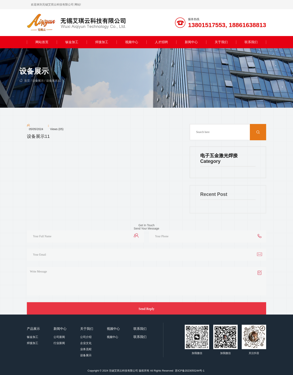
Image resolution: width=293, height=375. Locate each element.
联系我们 (251, 42)
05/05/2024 (36, 129)
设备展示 (34, 71)
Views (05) (56, 129)
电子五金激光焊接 (219, 156)
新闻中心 (191, 42)
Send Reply (146, 310)
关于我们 (221, 42)
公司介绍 (86, 337)
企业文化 (86, 343)
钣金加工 (71, 42)
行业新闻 (59, 343)
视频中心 (131, 42)
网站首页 (41, 42)
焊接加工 (101, 42)
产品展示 (33, 328)
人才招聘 (161, 42)
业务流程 (86, 349)
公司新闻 (59, 337)
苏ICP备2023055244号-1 (189, 370)
